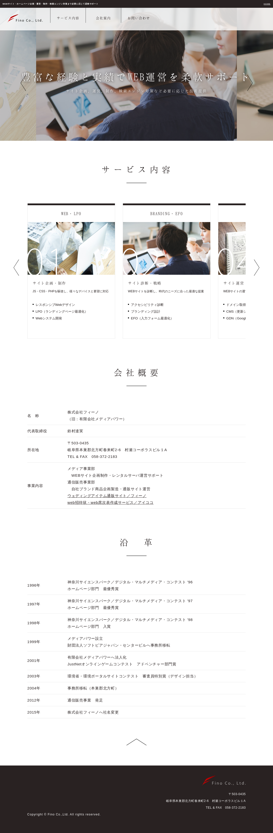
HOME (267, 4)
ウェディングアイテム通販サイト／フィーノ (107, 496)
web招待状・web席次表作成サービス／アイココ (110, 502)
